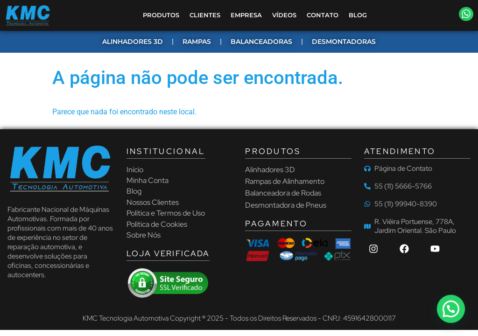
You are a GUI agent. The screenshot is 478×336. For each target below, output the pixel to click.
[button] (466, 14)
